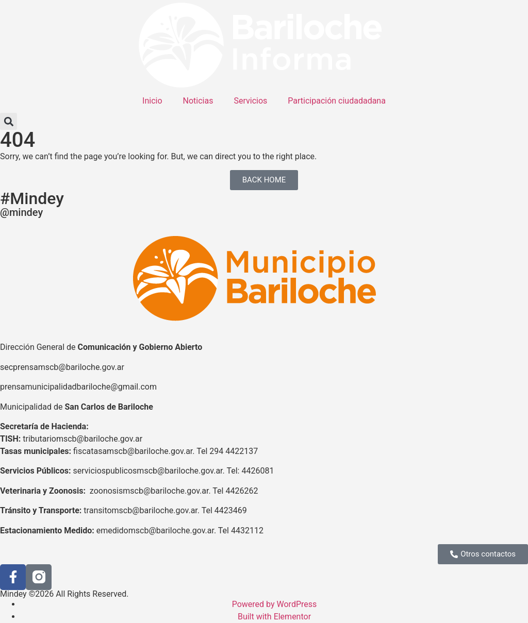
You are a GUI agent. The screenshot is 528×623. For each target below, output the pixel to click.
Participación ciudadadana (337, 101)
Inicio (152, 101)
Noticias (198, 101)
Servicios (250, 101)
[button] (8, 121)
